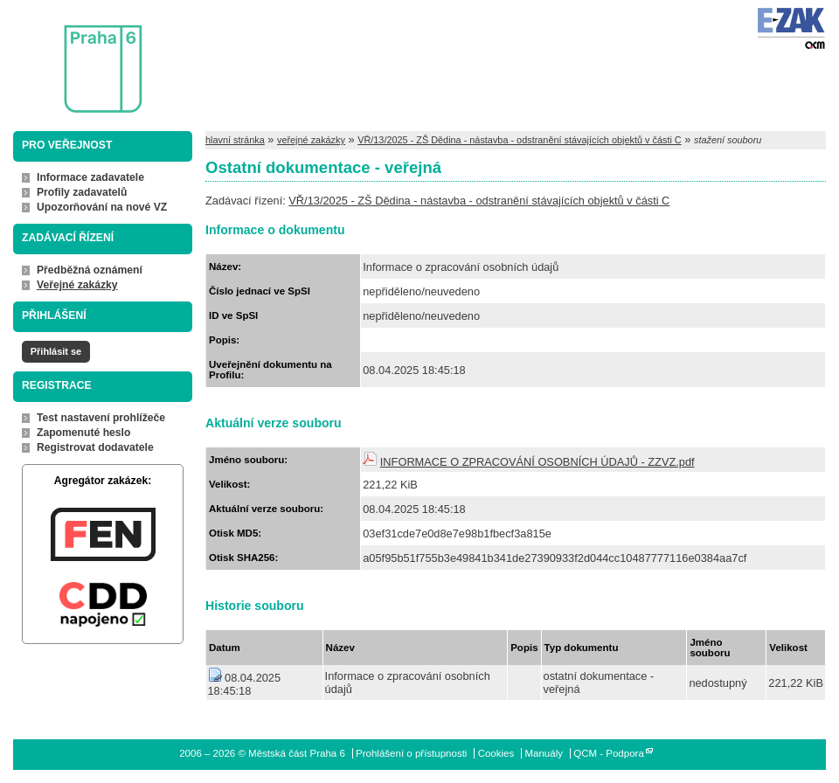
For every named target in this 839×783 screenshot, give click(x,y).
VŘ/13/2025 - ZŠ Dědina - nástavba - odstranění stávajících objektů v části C (519, 140)
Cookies (496, 753)
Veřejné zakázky (77, 285)
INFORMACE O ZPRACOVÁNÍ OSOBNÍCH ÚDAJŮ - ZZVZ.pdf (537, 461)
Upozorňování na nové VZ (102, 207)
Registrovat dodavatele (95, 447)
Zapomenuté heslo (83, 432)
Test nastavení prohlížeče (101, 418)
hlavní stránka (235, 140)
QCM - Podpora (608, 753)
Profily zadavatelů (82, 192)
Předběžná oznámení (89, 270)
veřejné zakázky (311, 140)
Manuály (543, 753)
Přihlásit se (56, 351)
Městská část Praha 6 (77, 57)
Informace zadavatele (90, 177)
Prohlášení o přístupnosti (411, 753)
